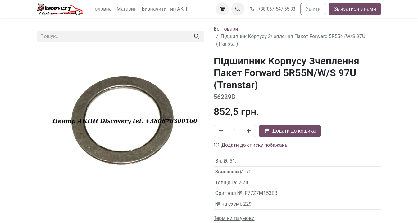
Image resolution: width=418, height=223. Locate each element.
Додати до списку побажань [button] (251, 145)
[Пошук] (196, 36)
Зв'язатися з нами (355, 9)
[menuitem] (102, 9)
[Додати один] (249, 131)
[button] (237, 8)
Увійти (313, 9)
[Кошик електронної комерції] (222, 8)
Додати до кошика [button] (290, 131)
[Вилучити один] (221, 131)
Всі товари (226, 29)
